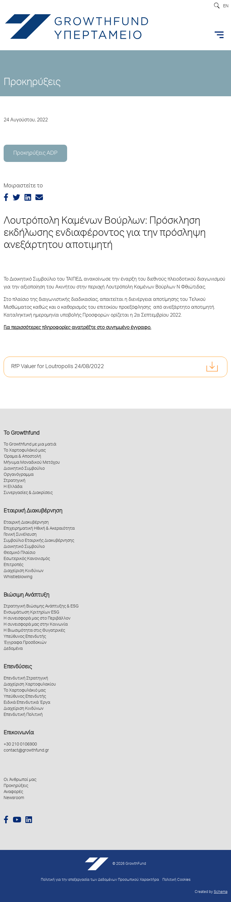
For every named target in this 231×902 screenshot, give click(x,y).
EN (226, 6)
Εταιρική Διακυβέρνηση (33, 511)
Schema (220, 892)
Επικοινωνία (19, 733)
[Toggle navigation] (219, 35)
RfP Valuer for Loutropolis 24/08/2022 (57, 367)
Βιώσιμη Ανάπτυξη (26, 595)
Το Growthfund (21, 433)
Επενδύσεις (18, 667)
